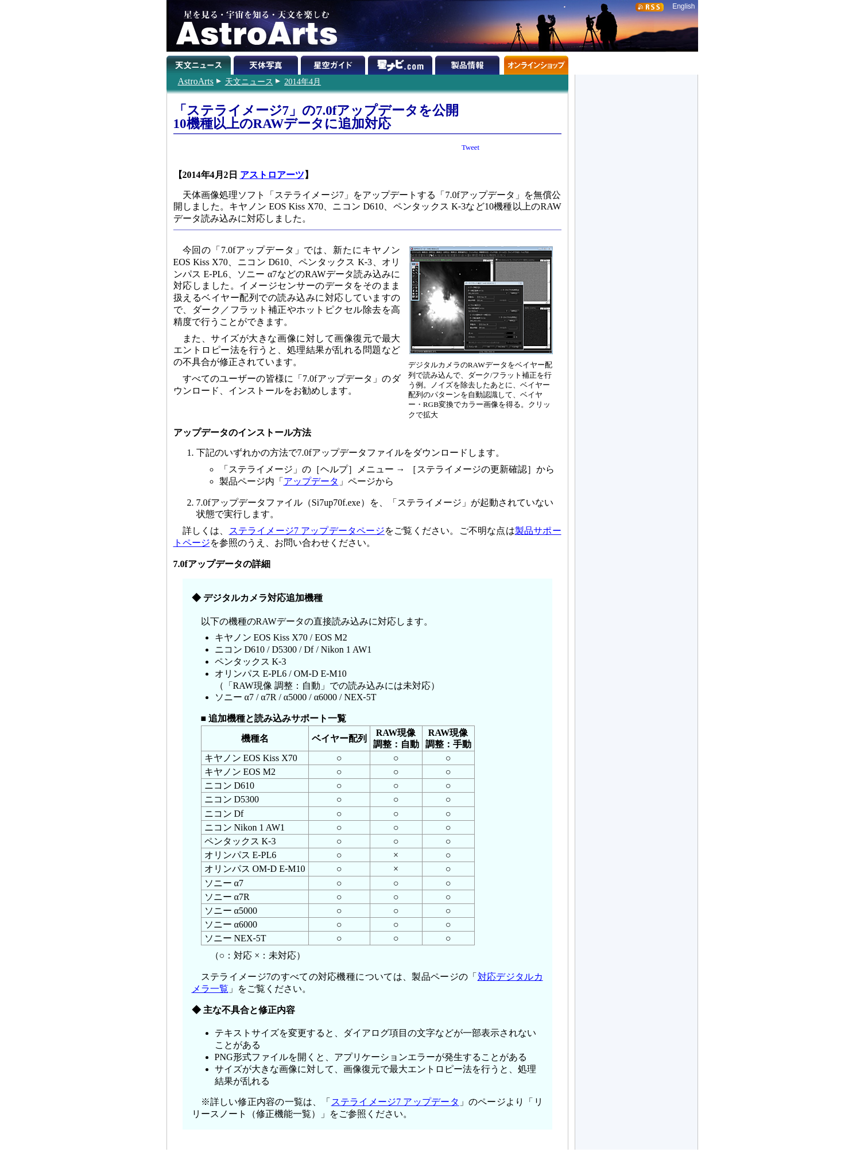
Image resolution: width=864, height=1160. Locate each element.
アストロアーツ (272, 175)
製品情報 (468, 63)
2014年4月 (302, 81)
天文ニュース (249, 81)
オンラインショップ (535, 63)
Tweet (470, 147)
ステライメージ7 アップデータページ (307, 531)
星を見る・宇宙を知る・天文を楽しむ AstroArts (252, 26)
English (683, 6)
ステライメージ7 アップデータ (395, 1102)
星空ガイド (334, 63)
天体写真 (267, 63)
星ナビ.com (401, 63)
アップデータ (311, 481)
